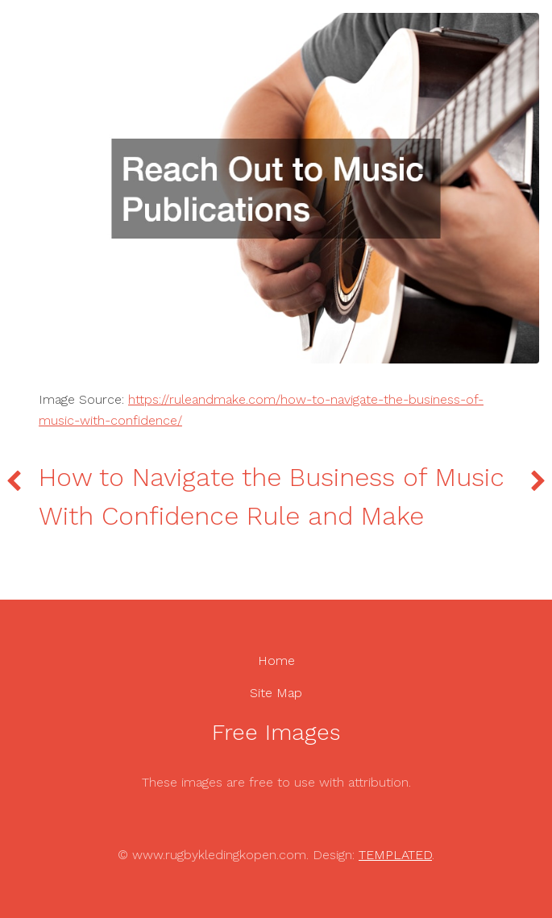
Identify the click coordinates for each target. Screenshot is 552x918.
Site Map (276, 692)
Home (276, 660)
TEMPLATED (395, 854)
